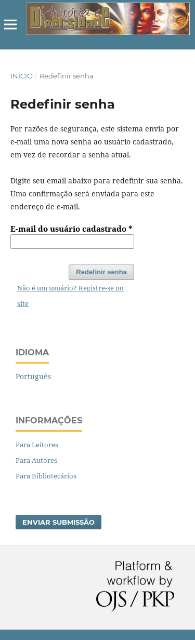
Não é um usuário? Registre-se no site (70, 295)
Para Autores (36, 460)
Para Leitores (37, 444)
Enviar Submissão (58, 522)
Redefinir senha (101, 272)
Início (21, 76)
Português (33, 376)
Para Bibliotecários (46, 476)
